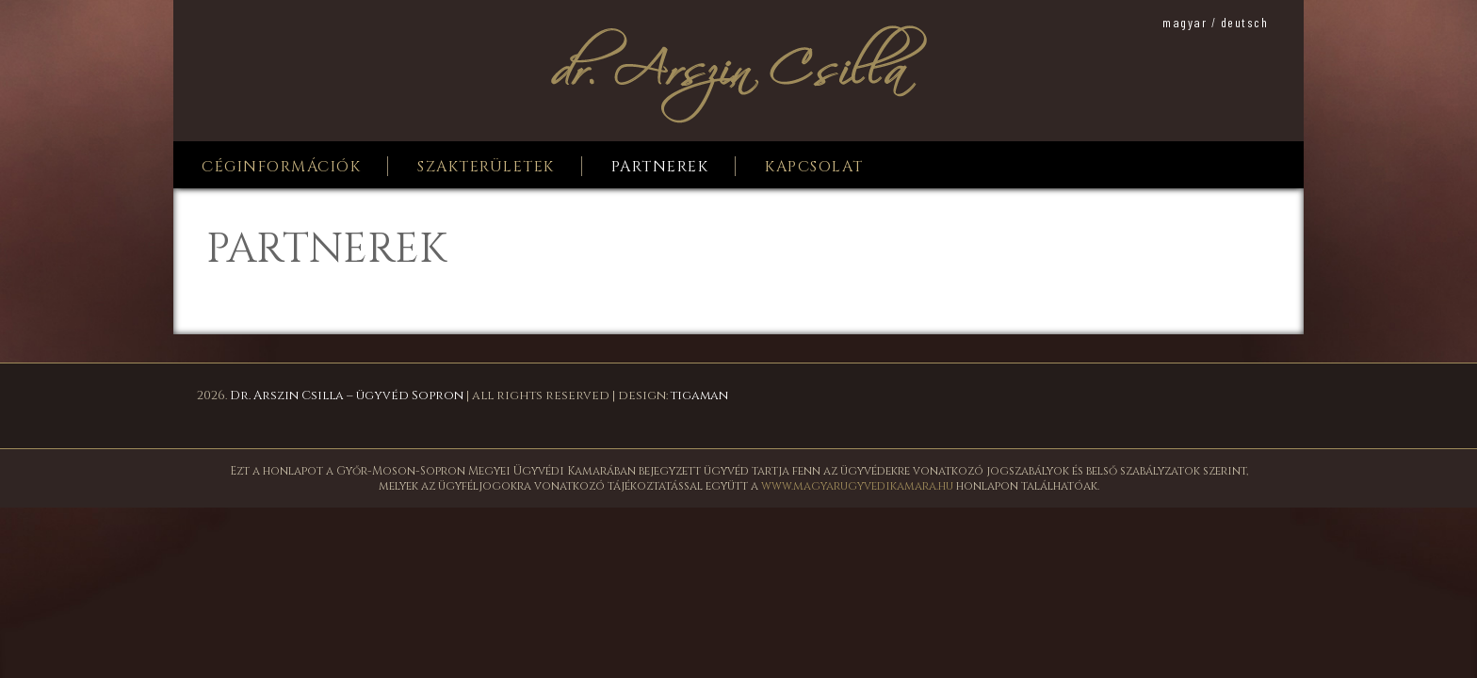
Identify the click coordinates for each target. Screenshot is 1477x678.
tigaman (699, 395)
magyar (1184, 22)
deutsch (1245, 22)
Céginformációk (281, 166)
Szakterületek (486, 166)
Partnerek (660, 166)
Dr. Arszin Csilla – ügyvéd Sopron (346, 395)
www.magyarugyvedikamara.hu (857, 485)
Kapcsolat (814, 166)
